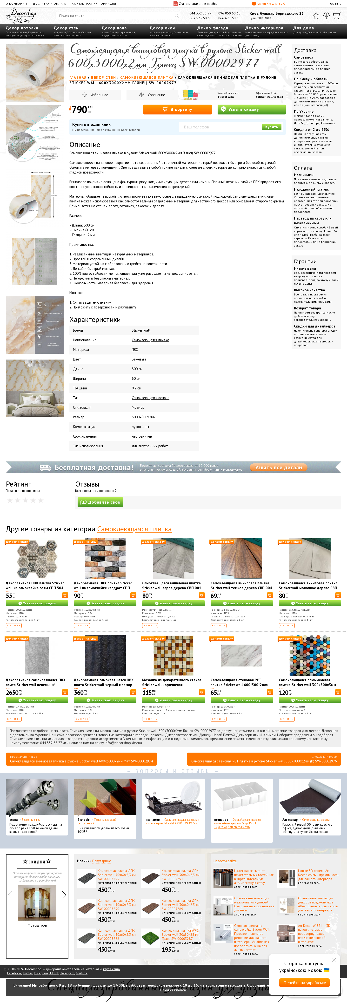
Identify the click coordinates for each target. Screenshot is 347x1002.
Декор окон (162, 28)
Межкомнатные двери (258, 32)
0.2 (134, 388)
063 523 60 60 (200, 18)
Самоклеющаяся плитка (134, 528)
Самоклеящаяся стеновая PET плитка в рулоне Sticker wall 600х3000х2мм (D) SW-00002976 (264, 761)
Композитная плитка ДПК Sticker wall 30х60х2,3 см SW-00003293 (117, 874)
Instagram (41, 973)
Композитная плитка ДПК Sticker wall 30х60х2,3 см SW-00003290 (117, 904)
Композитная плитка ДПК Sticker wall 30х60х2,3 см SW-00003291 (181, 874)
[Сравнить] (326, 15)
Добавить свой (100, 502)
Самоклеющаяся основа (150, 397)
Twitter (27, 973)
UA (332, 3)
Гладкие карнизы (16, 32)
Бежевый (139, 359)
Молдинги (60, 32)
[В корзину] (65, 595)
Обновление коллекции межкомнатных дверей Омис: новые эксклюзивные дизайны (254, 904)
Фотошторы (37, 906)
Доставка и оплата (49, 3)
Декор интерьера (264, 28)
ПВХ (135, 349)
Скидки (268, 3)
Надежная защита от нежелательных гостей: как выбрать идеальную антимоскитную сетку (254, 876)
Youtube (81, 973)
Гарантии (305, 261)
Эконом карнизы (31, 820)
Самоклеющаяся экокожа (316, 820)
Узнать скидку (239, 109)
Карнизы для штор (161, 32)
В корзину (177, 109)
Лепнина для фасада (210, 32)
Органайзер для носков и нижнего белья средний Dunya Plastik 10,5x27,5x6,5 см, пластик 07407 (237, 823)
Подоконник (181, 32)
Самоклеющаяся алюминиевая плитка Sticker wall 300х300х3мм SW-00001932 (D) (307, 685)
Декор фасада (212, 28)
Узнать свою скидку (39, 603)
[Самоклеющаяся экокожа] (310, 798)
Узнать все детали (278, 467)
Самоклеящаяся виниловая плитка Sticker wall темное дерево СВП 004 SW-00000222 (241, 588)
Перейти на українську (304, 982)
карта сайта (111, 969)
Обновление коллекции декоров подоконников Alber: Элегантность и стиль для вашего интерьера (318, 904)
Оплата (303, 167)
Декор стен (66, 28)
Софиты (212, 35)
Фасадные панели (231, 35)
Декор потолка (22, 28)
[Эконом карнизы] (37, 798)
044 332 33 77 (200, 13)
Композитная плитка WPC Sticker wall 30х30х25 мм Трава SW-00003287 (181, 934)
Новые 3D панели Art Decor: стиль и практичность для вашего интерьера (318, 874)
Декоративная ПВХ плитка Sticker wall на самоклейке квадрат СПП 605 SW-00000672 (103, 588)
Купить (271, 127)
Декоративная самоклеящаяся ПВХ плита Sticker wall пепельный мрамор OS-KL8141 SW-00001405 (36, 685)
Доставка (305, 50)
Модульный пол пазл (114, 35)
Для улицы (329, 32)
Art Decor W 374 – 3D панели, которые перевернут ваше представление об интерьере (314, 933)
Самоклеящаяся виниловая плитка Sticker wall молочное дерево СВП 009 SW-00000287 (308, 588)
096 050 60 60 (229, 13)
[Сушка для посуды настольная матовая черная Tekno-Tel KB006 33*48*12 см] (173, 798)
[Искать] (177, 16)
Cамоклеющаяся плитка (150, 340)
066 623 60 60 (229, 18)
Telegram (67, 973)
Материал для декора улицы (117, 883)
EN (336, 3)
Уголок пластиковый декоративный (97, 821)
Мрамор (138, 407)
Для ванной (314, 32)
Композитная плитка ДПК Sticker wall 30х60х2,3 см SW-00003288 (117, 934)
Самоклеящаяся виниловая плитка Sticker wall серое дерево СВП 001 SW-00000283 (171, 588)
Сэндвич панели (71, 35)
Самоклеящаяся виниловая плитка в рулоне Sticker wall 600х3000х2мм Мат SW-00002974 (81, 761)
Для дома (303, 28)
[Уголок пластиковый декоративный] (105, 798)
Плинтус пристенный (122, 32)
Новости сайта (225, 861)
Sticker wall (226, 96)
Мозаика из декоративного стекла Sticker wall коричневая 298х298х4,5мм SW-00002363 (171, 685)
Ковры (105, 32)
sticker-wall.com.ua (269, 96)
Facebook (14, 973)
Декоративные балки (33, 35)
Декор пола (114, 28)
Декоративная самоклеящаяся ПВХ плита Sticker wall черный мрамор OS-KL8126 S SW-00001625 (104, 685)
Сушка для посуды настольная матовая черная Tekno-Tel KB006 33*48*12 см (172, 821)
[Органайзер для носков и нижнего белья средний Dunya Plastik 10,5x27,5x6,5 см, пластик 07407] (242, 798)
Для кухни (299, 32)
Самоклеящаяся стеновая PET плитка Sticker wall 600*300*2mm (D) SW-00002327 (239, 685)
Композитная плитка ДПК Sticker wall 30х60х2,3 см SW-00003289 (181, 904)
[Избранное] (316, 15)
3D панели (73, 32)
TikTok (54, 973)
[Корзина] (337, 15)
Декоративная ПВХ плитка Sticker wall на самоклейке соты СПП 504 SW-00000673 (35, 588)
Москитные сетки (160, 35)
